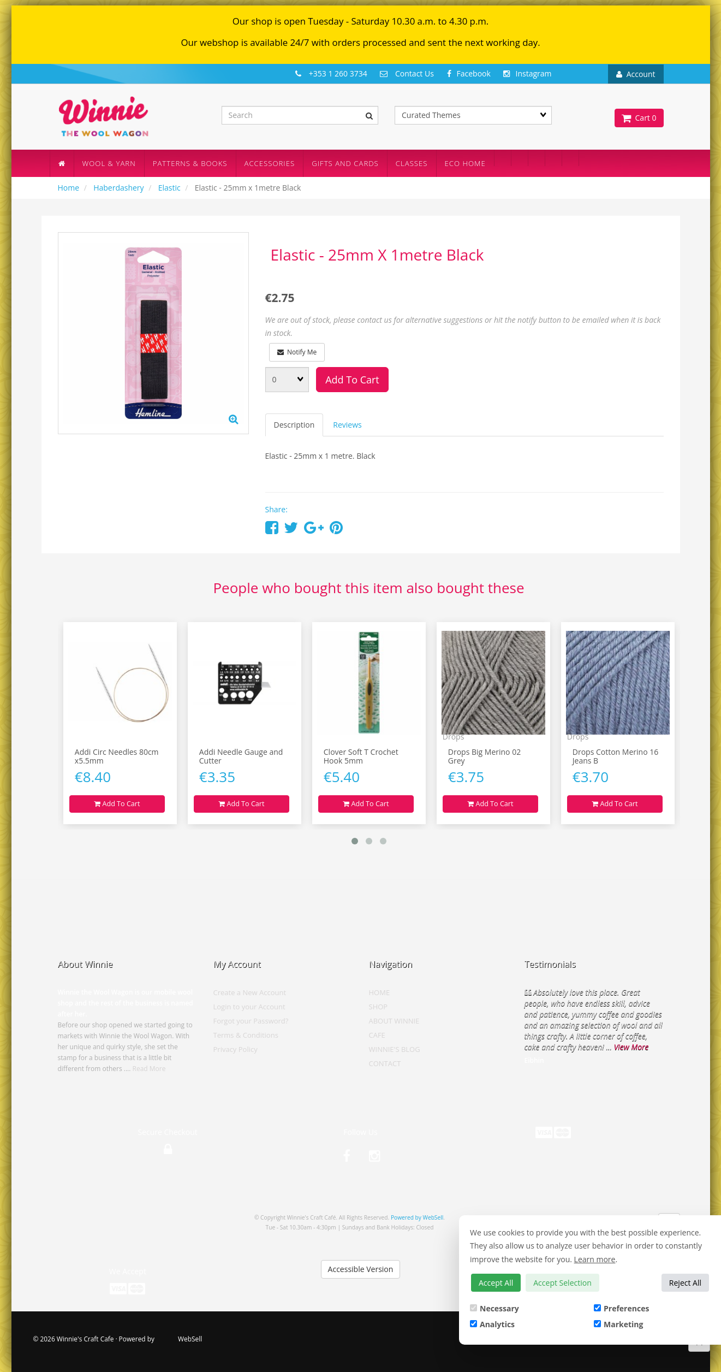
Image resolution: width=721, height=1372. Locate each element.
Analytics (492, 1324)
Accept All (496, 1283)
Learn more (595, 1259)
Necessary (494, 1308)
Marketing (618, 1324)
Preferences (621, 1308)
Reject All (685, 1283)
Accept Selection (562, 1283)
